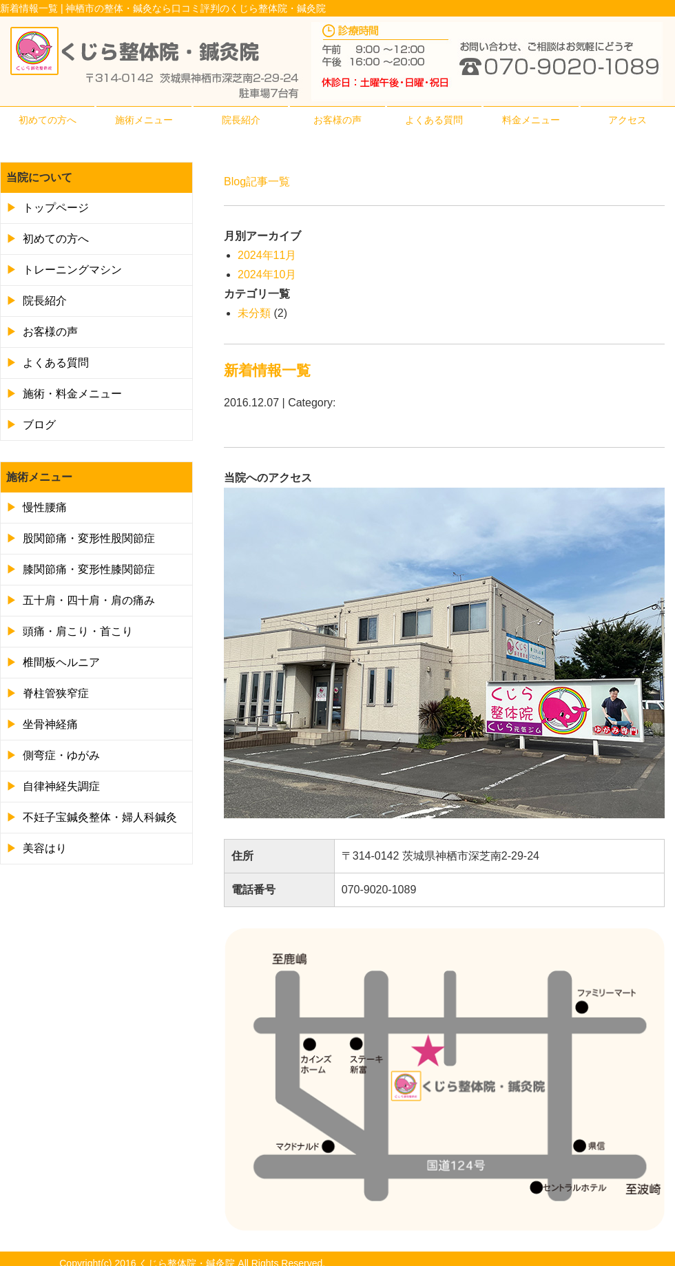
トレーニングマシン (72, 270)
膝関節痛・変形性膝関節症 (89, 569)
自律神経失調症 (61, 786)
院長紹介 (241, 119)
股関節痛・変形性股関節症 (89, 538)
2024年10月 (267, 274)
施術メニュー (144, 119)
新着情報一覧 (267, 370)
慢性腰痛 (45, 507)
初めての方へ (47, 119)
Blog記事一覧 (257, 181)
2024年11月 (267, 255)
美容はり (45, 848)
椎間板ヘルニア (61, 662)
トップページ (56, 208)
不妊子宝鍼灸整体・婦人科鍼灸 (100, 817)
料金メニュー (531, 119)
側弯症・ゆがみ (61, 755)
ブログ (39, 424)
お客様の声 (337, 119)
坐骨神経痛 (50, 724)
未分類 (254, 313)
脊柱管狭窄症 (56, 693)
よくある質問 (434, 119)
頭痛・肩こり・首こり (78, 631)
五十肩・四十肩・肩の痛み (89, 600)
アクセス (627, 119)
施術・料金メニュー (72, 393)
